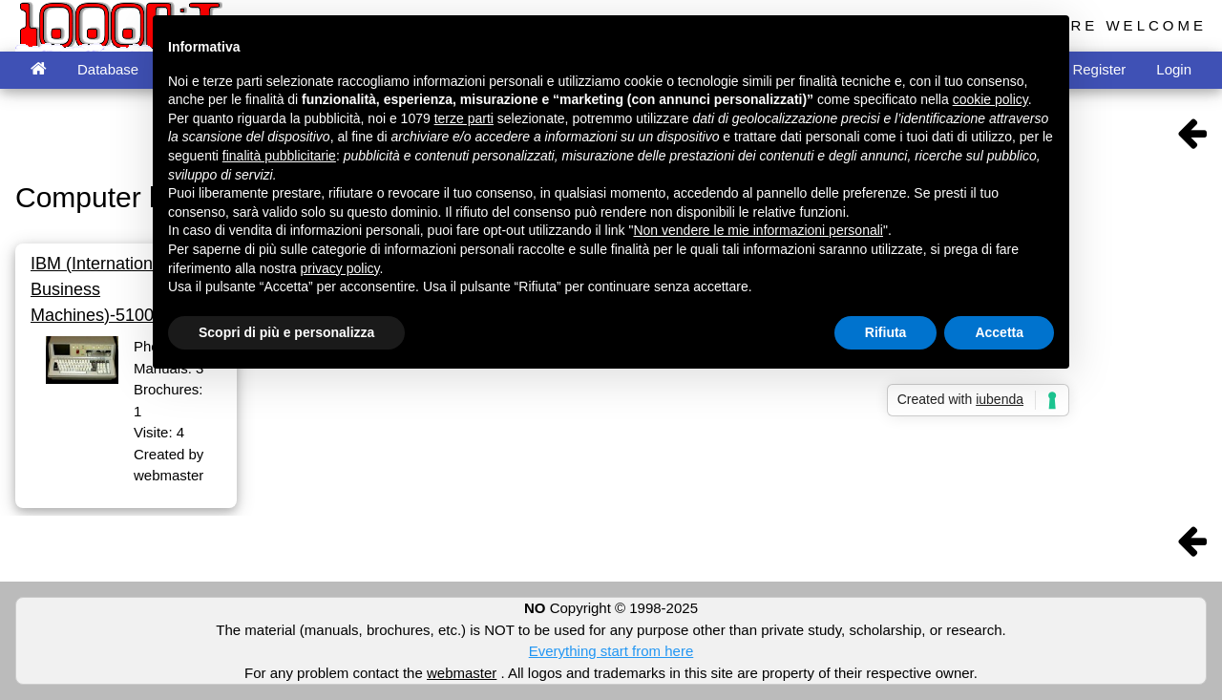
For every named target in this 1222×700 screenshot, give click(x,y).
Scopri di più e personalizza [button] (286, 332)
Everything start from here (611, 651)
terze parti (464, 118)
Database (107, 69)
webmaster (461, 673)
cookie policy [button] (990, 99)
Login (1173, 69)
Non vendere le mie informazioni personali (757, 230)
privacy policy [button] (340, 268)
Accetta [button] (999, 332)
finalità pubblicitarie (279, 155)
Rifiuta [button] (886, 332)
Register (1099, 69)
